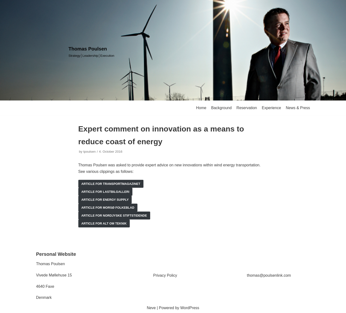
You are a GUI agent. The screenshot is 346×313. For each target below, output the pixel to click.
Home (201, 108)
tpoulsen (89, 151)
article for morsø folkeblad (107, 207)
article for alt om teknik (104, 223)
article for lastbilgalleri (105, 192)
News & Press (298, 108)
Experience (271, 108)
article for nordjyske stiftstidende (114, 215)
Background (221, 108)
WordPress (189, 308)
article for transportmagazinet (110, 184)
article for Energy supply (105, 199)
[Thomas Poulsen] (91, 51)
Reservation (246, 108)
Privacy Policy (165, 275)
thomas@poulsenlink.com (269, 275)
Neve (151, 308)
